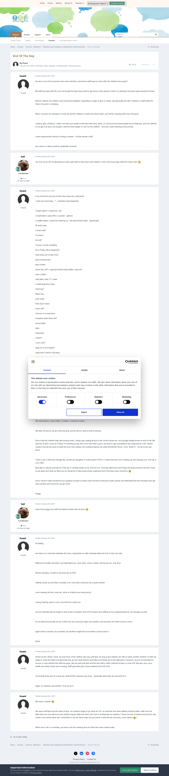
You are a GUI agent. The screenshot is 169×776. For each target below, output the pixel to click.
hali (23, 156)
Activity (27, 35)
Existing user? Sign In (98, 3)
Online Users (16, 40)
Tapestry (79, 3)
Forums (51, 40)
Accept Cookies (129, 770)
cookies (27, 770)
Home (42, 3)
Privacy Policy (79, 759)
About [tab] (122, 370)
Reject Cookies (149, 770)
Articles (59, 3)
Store (48, 35)
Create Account (117, 3)
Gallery (28, 40)
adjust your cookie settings (85, 770)
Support (38, 35)
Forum (50, 3)
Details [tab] (84, 370)
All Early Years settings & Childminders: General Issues (59, 66)
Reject (84, 412)
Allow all (120, 412)
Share (132, 64)
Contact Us (91, 759)
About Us (68, 3)
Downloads (39, 40)
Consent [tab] (47, 370)
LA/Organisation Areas (68, 40)
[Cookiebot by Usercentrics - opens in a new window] (127, 362)
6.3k (23, 178)
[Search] (127, 35)
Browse (16, 35)
